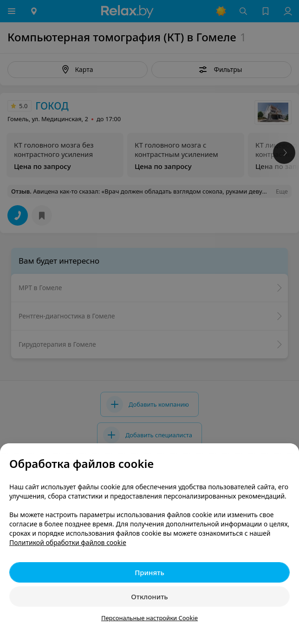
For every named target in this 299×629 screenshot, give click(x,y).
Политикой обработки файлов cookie (67, 542)
